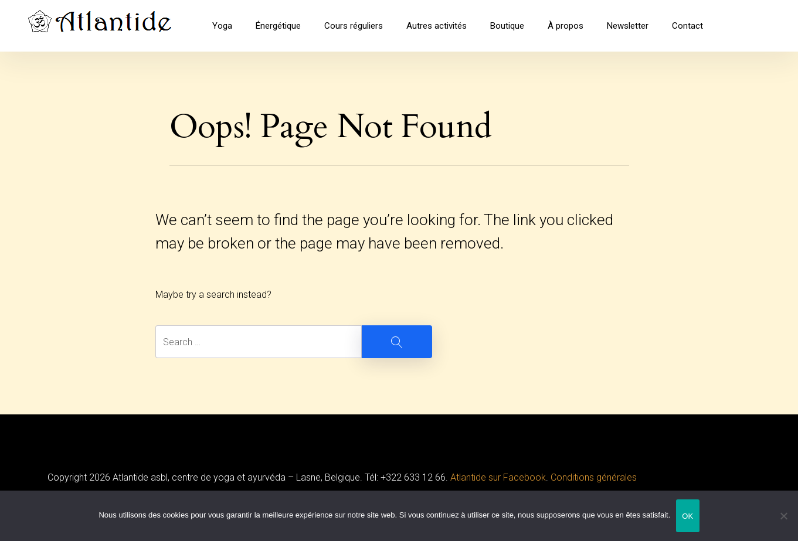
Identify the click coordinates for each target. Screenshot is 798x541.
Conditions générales (594, 477)
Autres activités (436, 26)
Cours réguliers (353, 26)
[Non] (783, 516)
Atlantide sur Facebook (498, 477)
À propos (565, 26)
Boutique (507, 26)
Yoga (222, 26)
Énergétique (278, 26)
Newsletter (627, 26)
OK (687, 516)
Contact (687, 26)
